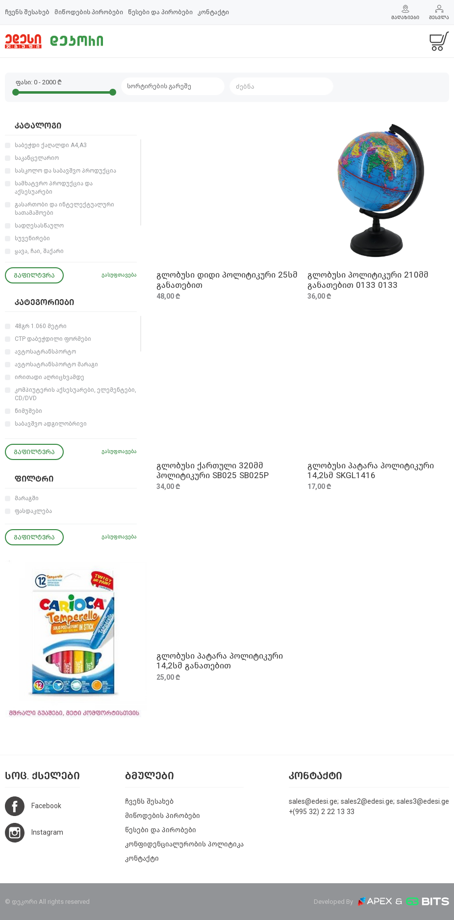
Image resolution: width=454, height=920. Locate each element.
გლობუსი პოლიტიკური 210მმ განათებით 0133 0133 (368, 280)
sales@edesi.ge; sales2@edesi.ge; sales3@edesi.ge (369, 801)
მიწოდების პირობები (88, 12)
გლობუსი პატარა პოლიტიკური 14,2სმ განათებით (219, 661)
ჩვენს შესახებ (27, 12)
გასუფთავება (119, 275)
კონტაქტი (213, 12)
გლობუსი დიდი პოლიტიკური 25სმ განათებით (227, 280)
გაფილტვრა (34, 275)
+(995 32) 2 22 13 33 (321, 812)
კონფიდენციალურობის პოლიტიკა (184, 844)
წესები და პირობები (160, 12)
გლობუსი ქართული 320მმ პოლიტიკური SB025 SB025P (212, 470)
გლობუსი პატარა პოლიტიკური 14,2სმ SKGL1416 (370, 470)
